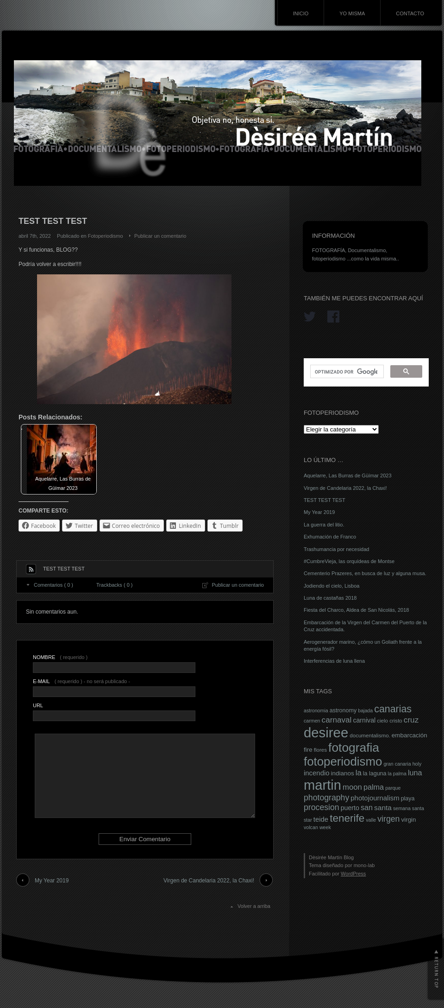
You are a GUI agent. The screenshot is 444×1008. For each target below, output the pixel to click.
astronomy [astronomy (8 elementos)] (343, 710)
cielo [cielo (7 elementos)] (382, 720)
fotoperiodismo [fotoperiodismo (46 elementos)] (343, 761)
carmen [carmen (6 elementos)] (312, 720)
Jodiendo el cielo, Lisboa (331, 586)
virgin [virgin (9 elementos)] (408, 819)
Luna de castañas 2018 (330, 598)
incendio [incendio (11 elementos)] (317, 773)
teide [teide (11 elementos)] (320, 819)
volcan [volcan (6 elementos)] (311, 827)
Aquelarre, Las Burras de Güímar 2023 (348, 475)
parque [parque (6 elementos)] (392, 788)
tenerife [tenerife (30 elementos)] (347, 818)
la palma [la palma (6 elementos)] (397, 773)
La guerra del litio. (324, 524)
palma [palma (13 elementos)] (373, 787)
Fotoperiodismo (105, 236)
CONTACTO (410, 13)
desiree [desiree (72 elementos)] (326, 732)
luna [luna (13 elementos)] (415, 772)
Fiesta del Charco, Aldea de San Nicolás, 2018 (356, 610)
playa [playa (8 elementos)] (408, 798)
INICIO (301, 13)
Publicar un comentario (160, 236)
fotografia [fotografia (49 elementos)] (353, 747)
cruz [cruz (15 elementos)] (411, 719)
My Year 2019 (52, 880)
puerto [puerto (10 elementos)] (350, 807)
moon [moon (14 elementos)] (352, 787)
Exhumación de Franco (330, 536)
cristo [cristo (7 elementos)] (395, 720)
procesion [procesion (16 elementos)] (321, 807)
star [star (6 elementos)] (308, 820)
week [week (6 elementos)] (325, 827)
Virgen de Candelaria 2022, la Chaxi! (208, 880)
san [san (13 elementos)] (367, 807)
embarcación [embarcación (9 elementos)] (409, 735)
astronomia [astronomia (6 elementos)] (316, 710)
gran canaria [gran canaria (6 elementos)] (397, 764)
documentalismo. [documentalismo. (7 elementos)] (370, 735)
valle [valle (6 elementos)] (371, 820)
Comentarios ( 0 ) (53, 585)
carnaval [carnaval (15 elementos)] (337, 719)
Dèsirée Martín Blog (331, 857)
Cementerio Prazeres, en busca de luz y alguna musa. (365, 573)
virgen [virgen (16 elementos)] (388, 819)
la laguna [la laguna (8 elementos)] (375, 773)
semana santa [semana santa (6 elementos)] (408, 808)
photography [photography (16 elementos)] (326, 797)
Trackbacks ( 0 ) (114, 585)
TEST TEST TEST (324, 500)
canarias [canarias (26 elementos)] (393, 709)
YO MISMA (352, 13)
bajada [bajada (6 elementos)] (365, 710)
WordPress (353, 873)
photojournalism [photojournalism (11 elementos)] (374, 798)
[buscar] (346, 372)
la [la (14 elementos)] (359, 772)
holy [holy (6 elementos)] (417, 764)
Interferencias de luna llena (334, 661)
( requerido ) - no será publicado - (81, 681)
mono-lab (364, 865)
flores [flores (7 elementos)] (320, 750)
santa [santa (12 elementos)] (383, 807)
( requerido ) (60, 657)
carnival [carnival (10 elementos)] (364, 720)
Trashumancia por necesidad (336, 549)
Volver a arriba (254, 906)
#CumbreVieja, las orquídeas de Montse (349, 561)
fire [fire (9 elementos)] (308, 749)
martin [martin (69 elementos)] (322, 785)
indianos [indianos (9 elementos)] (342, 773)
